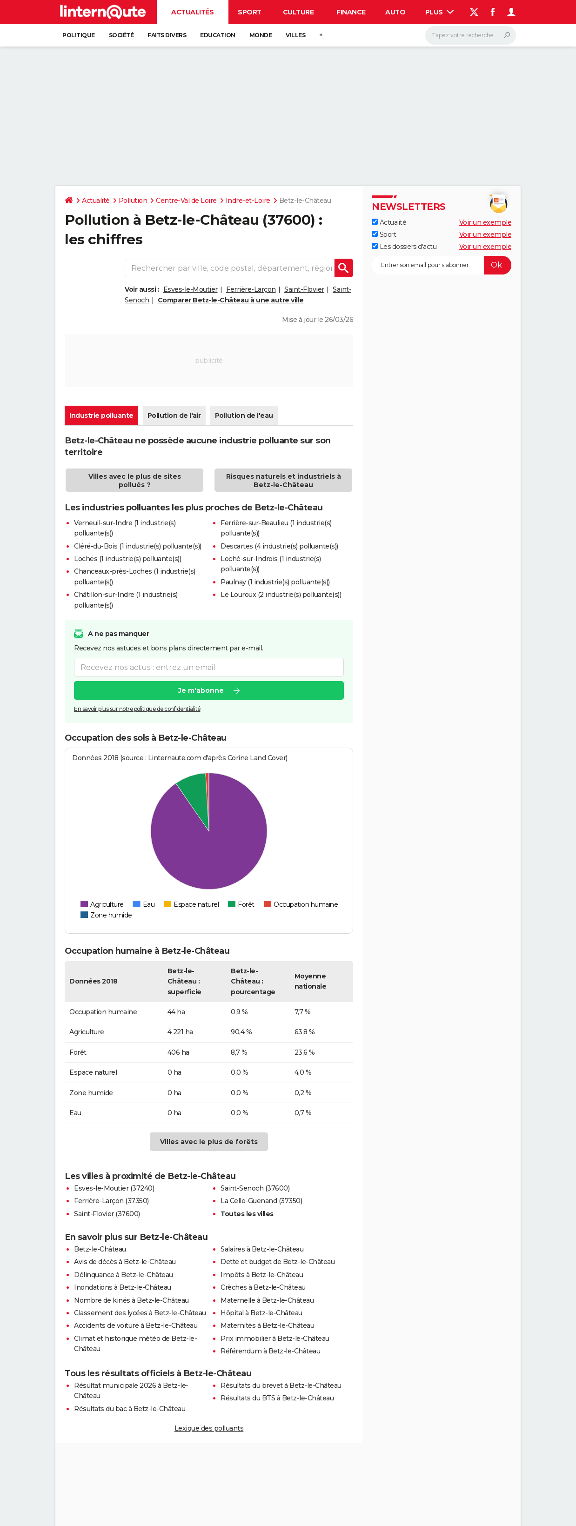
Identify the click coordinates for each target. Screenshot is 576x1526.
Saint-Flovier (304, 289)
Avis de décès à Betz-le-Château (125, 1262)
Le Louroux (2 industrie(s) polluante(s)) (281, 594)
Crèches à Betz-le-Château (263, 1287)
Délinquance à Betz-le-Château (123, 1275)
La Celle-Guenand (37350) (261, 1201)
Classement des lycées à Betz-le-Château (140, 1313)
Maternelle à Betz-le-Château (267, 1300)
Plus (439, 12)
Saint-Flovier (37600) (107, 1214)
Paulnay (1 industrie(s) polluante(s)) (275, 582)
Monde (260, 35)
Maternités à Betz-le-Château (267, 1325)
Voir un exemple (485, 222)
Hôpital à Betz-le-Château (261, 1313)
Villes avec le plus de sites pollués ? (134, 480)
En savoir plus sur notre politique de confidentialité (137, 708)
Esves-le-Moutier (190, 289)
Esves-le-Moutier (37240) (114, 1188)
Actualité (96, 200)
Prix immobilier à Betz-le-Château (275, 1338)
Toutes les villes (247, 1214)
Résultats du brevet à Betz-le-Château (281, 1385)
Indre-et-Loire (248, 200)
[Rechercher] (470, 35)
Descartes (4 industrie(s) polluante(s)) (279, 546)
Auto (395, 12)
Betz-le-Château (100, 1249)
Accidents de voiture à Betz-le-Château (135, 1325)
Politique (78, 35)
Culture (298, 12)
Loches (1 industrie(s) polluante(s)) (127, 559)
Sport (249, 12)
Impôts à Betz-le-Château (262, 1275)
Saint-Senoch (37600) (255, 1188)
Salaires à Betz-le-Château (262, 1249)
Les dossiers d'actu (404, 246)
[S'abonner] (441, 265)
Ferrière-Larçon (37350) (111, 1201)
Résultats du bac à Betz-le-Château (129, 1409)
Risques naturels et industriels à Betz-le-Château (283, 480)
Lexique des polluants (209, 1428)
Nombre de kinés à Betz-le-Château (131, 1300)
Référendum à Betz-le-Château (270, 1351)
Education (217, 35)
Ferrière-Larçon (251, 289)
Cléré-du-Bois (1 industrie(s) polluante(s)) (137, 546)
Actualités (192, 12)
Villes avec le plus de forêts (209, 1142)
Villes (295, 35)
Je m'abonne (201, 690)
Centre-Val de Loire (186, 200)
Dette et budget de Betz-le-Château (278, 1262)
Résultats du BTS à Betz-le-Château (277, 1398)
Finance (351, 12)
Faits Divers (166, 35)
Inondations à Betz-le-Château (122, 1287)
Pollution (133, 200)
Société (121, 35)
